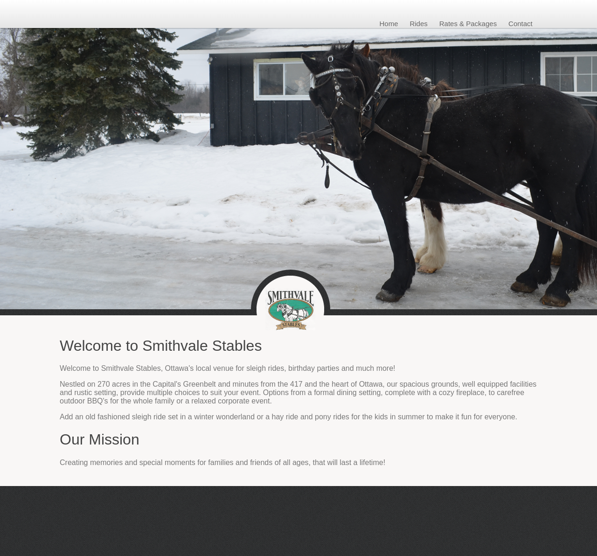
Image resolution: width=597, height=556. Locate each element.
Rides (418, 24)
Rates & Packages (468, 24)
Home (389, 24)
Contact (520, 24)
